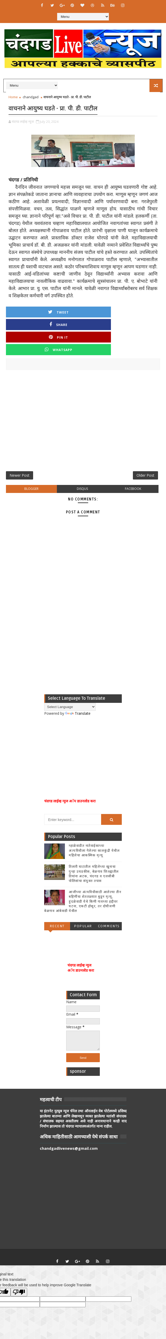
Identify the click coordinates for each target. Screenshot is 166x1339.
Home (13, 97)
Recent (57, 891)
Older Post (145, 438)
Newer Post (19, 438)
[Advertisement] (83, 384)
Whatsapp (141, 310)
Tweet (25, 310)
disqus (82, 454)
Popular (83, 891)
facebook (133, 454)
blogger (31, 454)
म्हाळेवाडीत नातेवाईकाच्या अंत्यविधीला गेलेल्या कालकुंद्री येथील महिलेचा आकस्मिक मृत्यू (94, 816)
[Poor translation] (19, 1257)
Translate (77, 678)
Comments (109, 891)
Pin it (102, 310)
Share (64, 310)
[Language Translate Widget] (70, 672)
